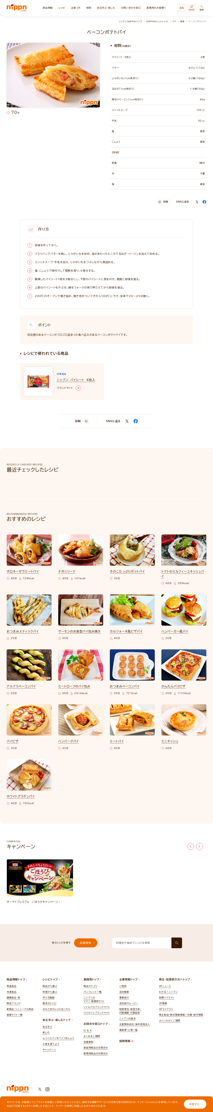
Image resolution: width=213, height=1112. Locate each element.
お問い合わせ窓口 (131, 8)
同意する (196, 1104)
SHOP (192, 8)
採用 (88, 8)
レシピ (62, 8)
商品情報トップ (17, 979)
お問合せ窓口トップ (96, 1024)
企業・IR (75, 8)
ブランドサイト (69, 388)
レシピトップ (51, 979)
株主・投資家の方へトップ (175, 979)
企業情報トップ (129, 979)
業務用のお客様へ (156, 8)
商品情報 (48, 8)
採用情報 (126, 1041)
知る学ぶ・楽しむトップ (58, 1020)
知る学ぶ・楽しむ (106, 8)
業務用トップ (92, 979)
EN (182, 8)
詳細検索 (87, 943)
